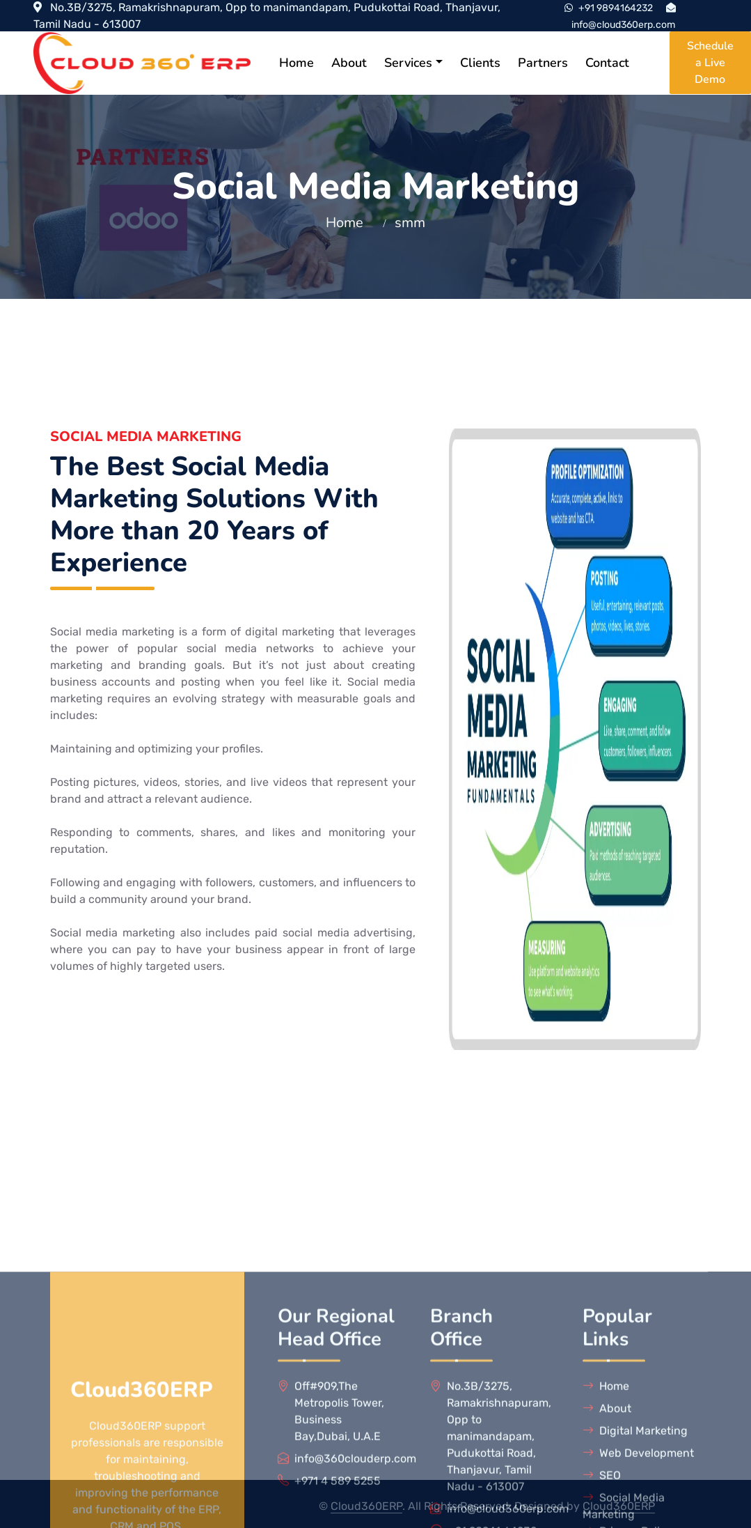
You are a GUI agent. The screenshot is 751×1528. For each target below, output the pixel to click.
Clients (480, 62)
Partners (543, 62)
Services (408, 62)
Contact (607, 62)
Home (296, 62)
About (349, 62)
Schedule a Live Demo (710, 62)
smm (410, 222)
